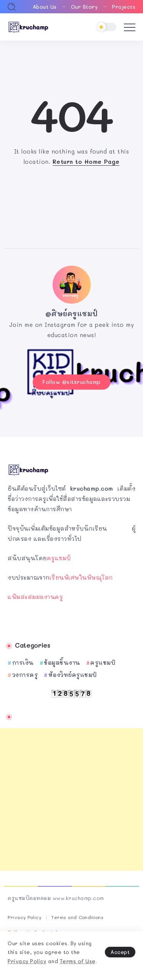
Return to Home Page (86, 161)
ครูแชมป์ (59, 558)
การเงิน (23, 662)
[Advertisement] (71, 799)
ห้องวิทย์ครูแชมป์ (72, 674)
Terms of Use (78, 961)
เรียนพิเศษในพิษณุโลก (81, 577)
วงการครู (25, 674)
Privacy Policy (27, 961)
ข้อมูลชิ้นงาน (62, 662)
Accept (120, 952)
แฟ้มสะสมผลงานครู (35, 597)
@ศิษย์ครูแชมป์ (71, 313)
